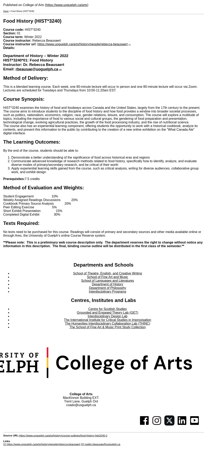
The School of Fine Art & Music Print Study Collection (107, 327)
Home (6, 11)
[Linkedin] (182, 424)
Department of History (107, 284)
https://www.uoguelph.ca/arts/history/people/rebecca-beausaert (82, 44)
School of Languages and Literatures (107, 280)
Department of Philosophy (107, 288)
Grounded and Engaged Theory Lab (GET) (107, 312)
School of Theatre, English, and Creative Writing (107, 273)
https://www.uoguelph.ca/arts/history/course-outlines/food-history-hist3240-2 (63, 435)
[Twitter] (169, 424)
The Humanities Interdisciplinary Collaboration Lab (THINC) (107, 323)
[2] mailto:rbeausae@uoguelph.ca (100, 444)
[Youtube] (194, 424)
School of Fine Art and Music (107, 277)
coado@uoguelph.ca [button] (81, 405)
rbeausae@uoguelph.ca (37, 69)
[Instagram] (157, 424)
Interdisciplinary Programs (107, 291)
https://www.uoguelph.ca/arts (66, 5)
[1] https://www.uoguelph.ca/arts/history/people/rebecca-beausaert (41, 444)
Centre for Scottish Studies (107, 309)
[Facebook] (144, 424)
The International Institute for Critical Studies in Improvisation (107, 320)
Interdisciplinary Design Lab (108, 316)
